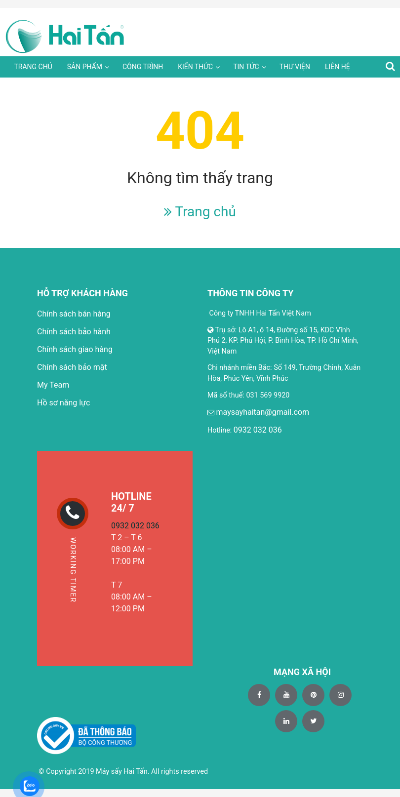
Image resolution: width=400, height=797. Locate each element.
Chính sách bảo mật (72, 367)
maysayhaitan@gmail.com (262, 412)
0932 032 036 (258, 430)
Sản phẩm (84, 67)
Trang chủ (33, 67)
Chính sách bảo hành (74, 331)
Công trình (142, 67)
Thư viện (295, 67)
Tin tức (246, 67)
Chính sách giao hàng (75, 349)
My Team (53, 385)
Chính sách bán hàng (74, 314)
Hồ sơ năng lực (63, 402)
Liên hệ (337, 67)
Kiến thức (195, 67)
